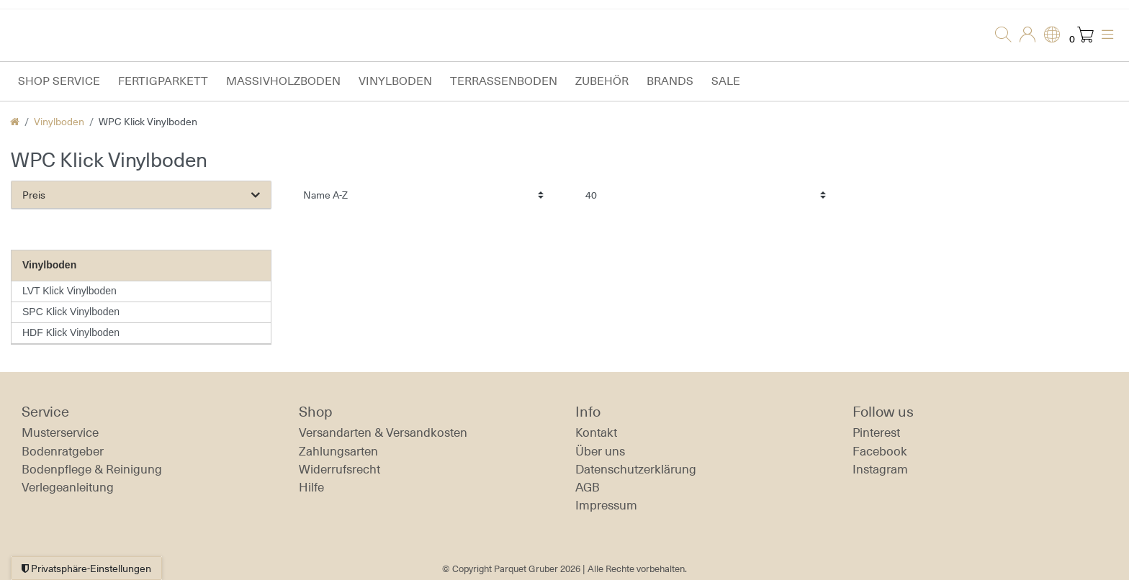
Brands (670, 81)
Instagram (880, 469)
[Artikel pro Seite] (705, 195)
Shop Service (59, 81)
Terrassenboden (503, 81)
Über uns (600, 451)
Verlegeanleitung (68, 487)
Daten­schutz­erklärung (635, 469)
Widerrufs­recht (339, 469)
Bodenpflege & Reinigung (92, 469)
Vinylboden (395, 81)
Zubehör (602, 81)
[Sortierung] (423, 195)
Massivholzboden (283, 81)
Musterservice (60, 432)
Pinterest (876, 432)
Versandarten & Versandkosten (383, 432)
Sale (725, 81)
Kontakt (596, 432)
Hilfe (311, 487)
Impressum (606, 505)
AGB (587, 487)
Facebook (880, 451)
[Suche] (998, 35)
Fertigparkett (163, 81)
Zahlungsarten (338, 451)
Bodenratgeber (63, 451)
